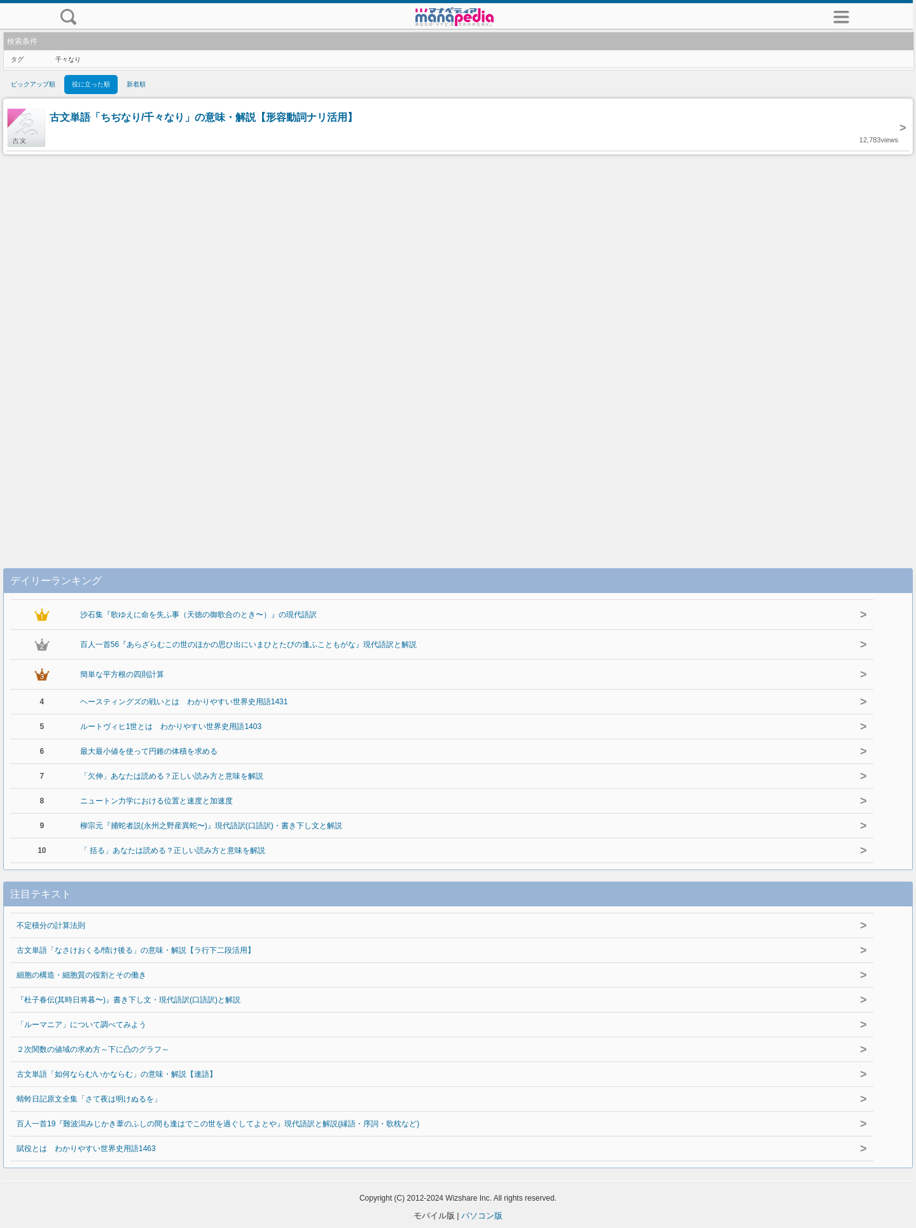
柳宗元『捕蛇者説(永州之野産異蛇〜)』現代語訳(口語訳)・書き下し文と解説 (211, 825)
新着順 (136, 84)
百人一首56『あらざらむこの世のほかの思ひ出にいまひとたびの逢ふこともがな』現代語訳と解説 (248, 644)
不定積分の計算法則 (51, 925)
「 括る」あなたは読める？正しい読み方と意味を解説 (172, 850)
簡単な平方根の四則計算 (122, 674)
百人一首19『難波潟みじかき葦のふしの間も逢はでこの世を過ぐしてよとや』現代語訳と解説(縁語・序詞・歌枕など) (218, 1123)
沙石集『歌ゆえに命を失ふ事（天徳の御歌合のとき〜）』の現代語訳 (198, 614)
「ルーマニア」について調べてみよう (81, 1024)
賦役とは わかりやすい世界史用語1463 (86, 1148)
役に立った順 (91, 84)
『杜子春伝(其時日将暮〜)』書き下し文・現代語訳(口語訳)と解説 (128, 999)
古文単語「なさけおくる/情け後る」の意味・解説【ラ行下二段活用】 (136, 950)
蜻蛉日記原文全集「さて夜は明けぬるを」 (89, 1099)
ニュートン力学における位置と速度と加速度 (156, 800)
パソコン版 (482, 1215)
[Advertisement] (458, 348)
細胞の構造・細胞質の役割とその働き (81, 975)
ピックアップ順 (33, 84)
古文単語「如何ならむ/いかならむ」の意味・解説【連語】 (117, 1074)
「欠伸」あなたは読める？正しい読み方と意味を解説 (171, 776)
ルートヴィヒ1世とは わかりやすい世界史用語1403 (170, 726)
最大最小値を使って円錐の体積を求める (149, 751)
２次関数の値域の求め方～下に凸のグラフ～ (93, 1049)
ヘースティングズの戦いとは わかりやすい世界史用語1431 (184, 701)
